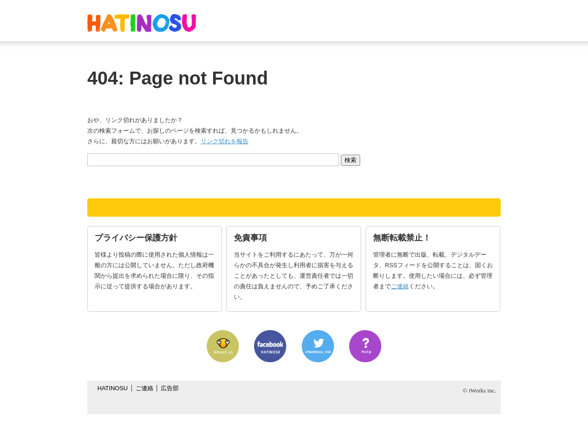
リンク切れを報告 (225, 141)
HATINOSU (112, 388)
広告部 (170, 388)
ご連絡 (400, 286)
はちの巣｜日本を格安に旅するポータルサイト (141, 23)
